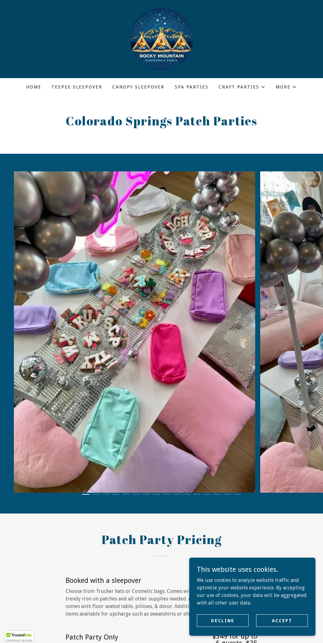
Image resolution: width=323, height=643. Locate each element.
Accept (282, 620)
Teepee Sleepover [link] (76, 86)
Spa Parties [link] (191, 86)
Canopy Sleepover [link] (138, 86)
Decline (222, 620)
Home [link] (33, 86)
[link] (161, 39)
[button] (242, 87)
